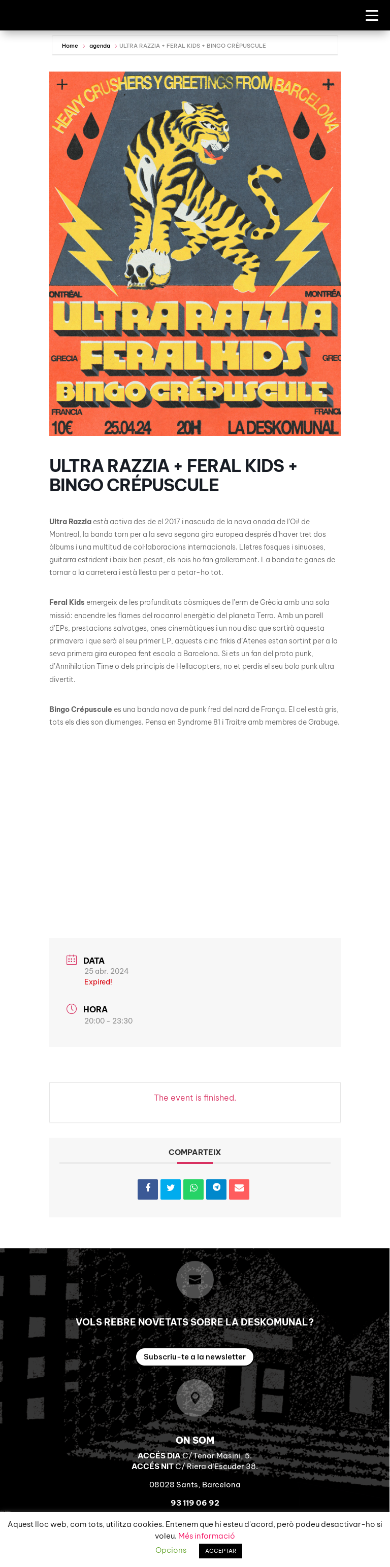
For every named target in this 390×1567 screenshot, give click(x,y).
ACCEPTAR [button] (220, 1550)
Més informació (206, 1536)
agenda (99, 45)
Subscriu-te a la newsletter (195, 1356)
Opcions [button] (170, 1550)
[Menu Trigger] (372, 15)
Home (71, 45)
